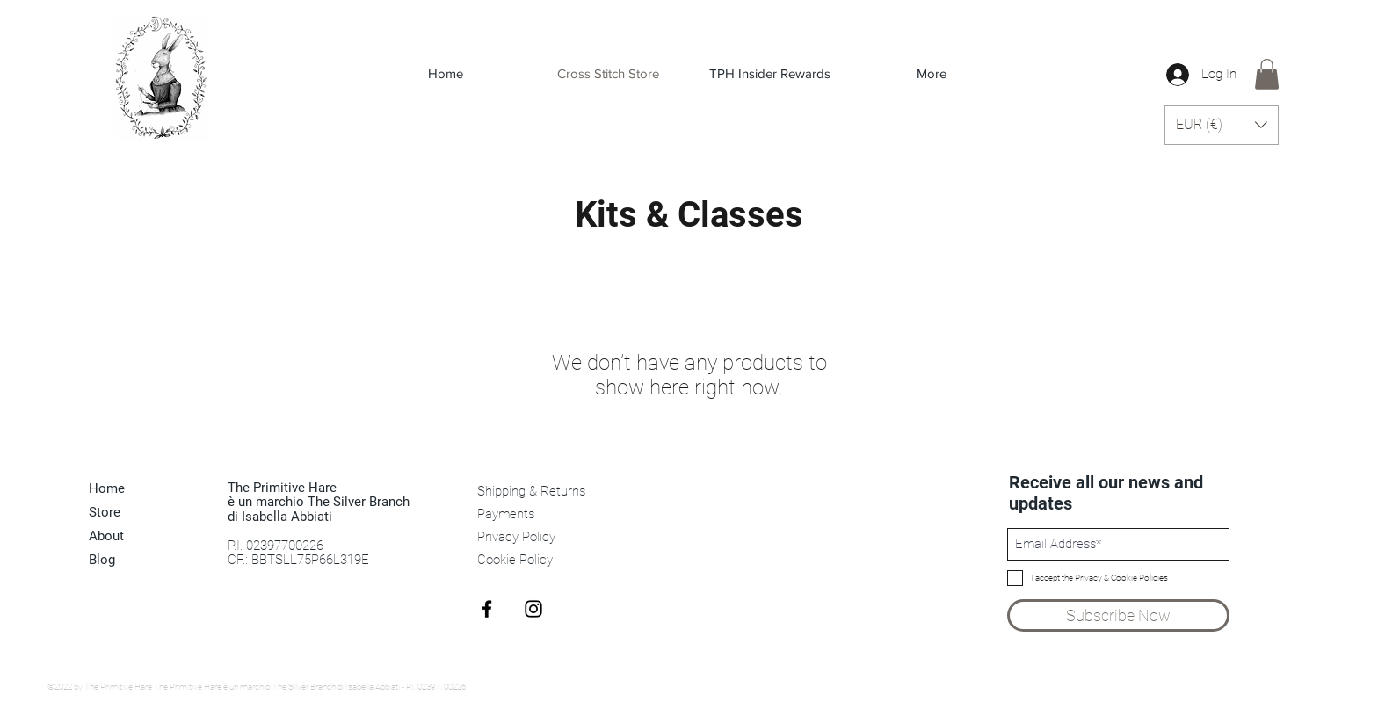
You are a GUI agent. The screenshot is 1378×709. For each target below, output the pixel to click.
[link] (1267, 74)
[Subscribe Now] (1118, 615)
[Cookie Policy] (533, 560)
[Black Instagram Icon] (533, 608)
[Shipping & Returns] (533, 492)
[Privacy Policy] (533, 537)
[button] (1221, 125)
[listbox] (1221, 125)
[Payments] (533, 514)
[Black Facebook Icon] (486, 608)
